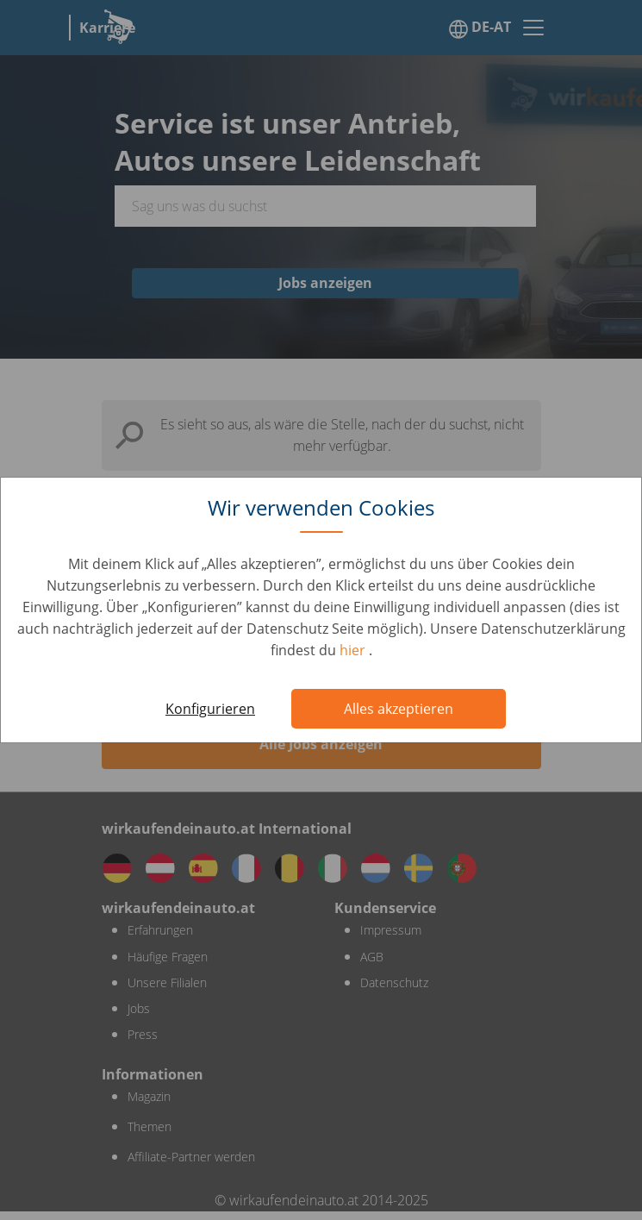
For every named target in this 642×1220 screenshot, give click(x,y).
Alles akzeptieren (398, 708)
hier (354, 650)
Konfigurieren (210, 708)
